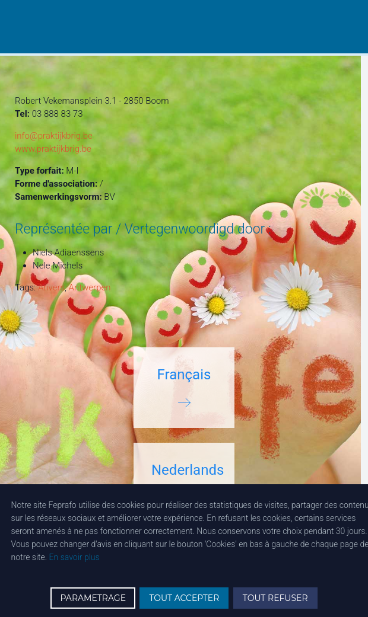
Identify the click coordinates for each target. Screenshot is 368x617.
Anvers (51, 287)
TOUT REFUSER (275, 598)
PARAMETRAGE (93, 598)
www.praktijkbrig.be (53, 148)
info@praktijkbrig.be (54, 135)
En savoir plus (74, 557)
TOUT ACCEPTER (184, 598)
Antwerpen (90, 287)
